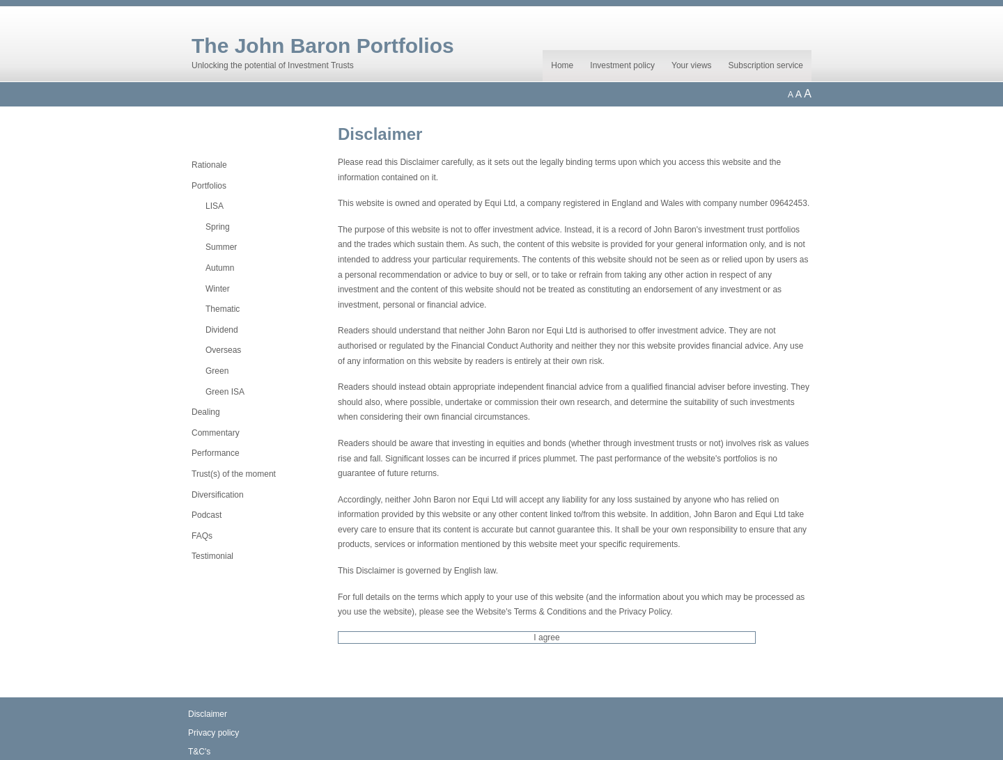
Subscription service (766, 65)
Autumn (219, 268)
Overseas (223, 350)
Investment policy (622, 65)
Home (562, 65)
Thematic (222, 309)
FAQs (202, 536)
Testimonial (212, 556)
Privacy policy (213, 733)
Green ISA (224, 392)
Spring (217, 227)
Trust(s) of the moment (234, 474)
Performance (216, 453)
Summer (221, 247)
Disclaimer (207, 714)
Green (216, 371)
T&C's (199, 752)
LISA (214, 206)
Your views (691, 65)
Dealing (206, 412)
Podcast (206, 515)
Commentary (216, 433)
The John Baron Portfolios (323, 45)
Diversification (218, 495)
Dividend (221, 330)
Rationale (209, 165)
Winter (217, 289)
